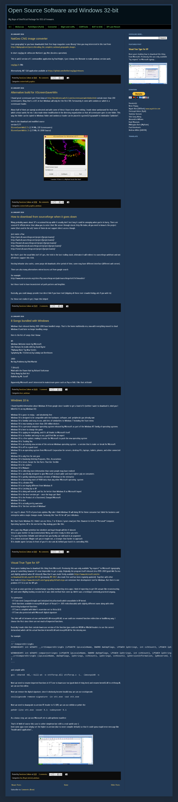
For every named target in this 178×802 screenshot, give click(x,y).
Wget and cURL (68, 27)
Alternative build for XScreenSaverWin (34, 92)
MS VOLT (53, 577)
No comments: (44, 78)
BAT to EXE (97, 27)
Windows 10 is (20, 400)
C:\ (10, 27)
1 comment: (44, 389)
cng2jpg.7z (15, 65)
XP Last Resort (113, 27)
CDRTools (83, 27)
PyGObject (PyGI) (36, 27)
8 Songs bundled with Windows (30, 320)
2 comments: (44, 306)
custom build (24, 82)
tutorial (30, 778)
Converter (52, 27)
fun (21, 778)
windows (38, 206)
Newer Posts (16, 785)
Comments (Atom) (27, 789)
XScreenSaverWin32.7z (20, 127)
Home (66, 785)
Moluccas (19, 27)
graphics (32, 82)
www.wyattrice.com (153, 108)
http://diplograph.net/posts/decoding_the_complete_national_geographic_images (43, 47)
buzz (21, 393)
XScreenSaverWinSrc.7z (20, 130)
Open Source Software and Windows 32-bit (63, 10)
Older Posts (115, 785)
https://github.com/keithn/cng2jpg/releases (66, 71)
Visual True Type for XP (25, 562)
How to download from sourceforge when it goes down (44, 216)
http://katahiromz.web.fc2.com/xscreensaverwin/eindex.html (71, 98)
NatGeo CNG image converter (29, 38)
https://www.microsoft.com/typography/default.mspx (43, 580)
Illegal (25, 778)
